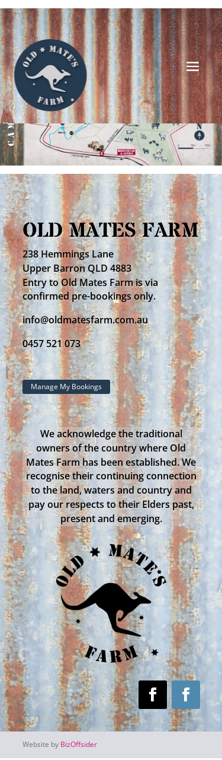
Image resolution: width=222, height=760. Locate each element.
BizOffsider (78, 744)
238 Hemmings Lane (68, 253)
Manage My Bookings (66, 386)
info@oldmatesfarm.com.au (85, 319)
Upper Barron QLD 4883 (76, 268)
